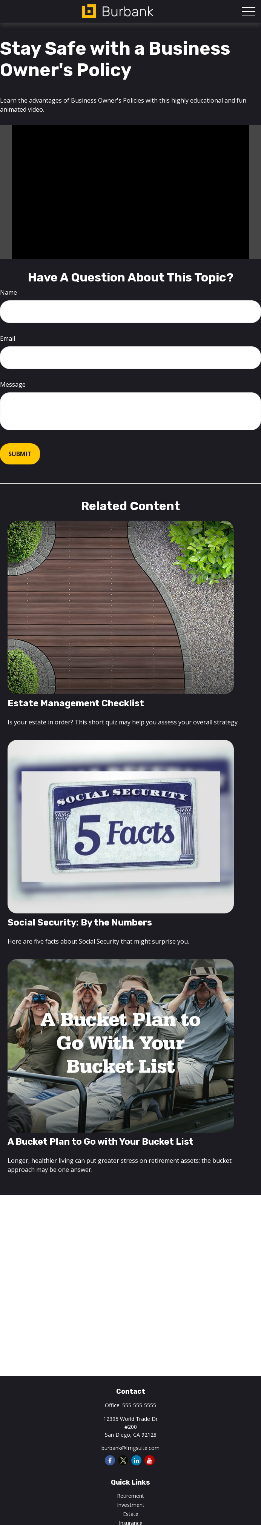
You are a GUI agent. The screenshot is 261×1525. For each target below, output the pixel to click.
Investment (130, 1504)
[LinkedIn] (136, 1460)
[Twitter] (123, 1460)
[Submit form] (20, 453)
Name (8, 292)
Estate (130, 1513)
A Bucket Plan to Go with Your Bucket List (100, 1141)
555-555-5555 (139, 1405)
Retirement (130, 1495)
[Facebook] (110, 1460)
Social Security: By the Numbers (80, 922)
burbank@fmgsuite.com (130, 1447)
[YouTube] (149, 1460)
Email (7, 338)
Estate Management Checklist (76, 703)
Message (13, 384)
